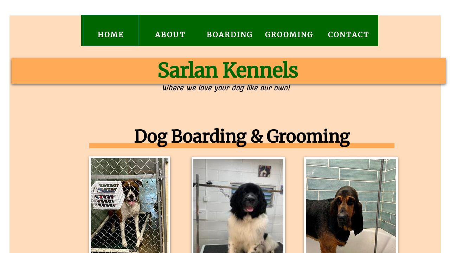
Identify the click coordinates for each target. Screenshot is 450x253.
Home (111, 34)
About (170, 34)
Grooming (289, 34)
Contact (348, 34)
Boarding (230, 34)
